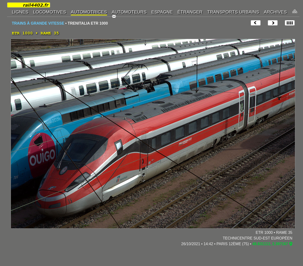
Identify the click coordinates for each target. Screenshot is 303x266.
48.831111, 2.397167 (270, 244)
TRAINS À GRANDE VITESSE (38, 23)
